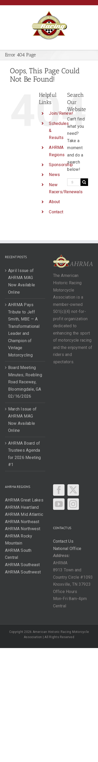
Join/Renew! (61, 113)
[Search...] (73, 182)
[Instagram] (73, 504)
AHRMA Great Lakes (24, 500)
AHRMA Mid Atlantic (24, 514)
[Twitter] (73, 490)
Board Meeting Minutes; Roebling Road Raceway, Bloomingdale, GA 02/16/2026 (25, 382)
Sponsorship (61, 164)
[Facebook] (59, 490)
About (54, 201)
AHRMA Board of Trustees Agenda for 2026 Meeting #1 (24, 454)
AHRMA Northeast (22, 521)
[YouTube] (59, 504)
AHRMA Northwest (23, 528)
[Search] (84, 182)
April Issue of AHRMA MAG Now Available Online (21, 281)
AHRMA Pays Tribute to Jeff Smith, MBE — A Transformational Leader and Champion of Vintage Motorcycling (24, 330)
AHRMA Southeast (22, 564)
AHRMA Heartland (22, 507)
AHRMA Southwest (23, 572)
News (54, 174)
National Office (67, 548)
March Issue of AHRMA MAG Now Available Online (22, 420)
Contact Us (63, 541)
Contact (56, 211)
